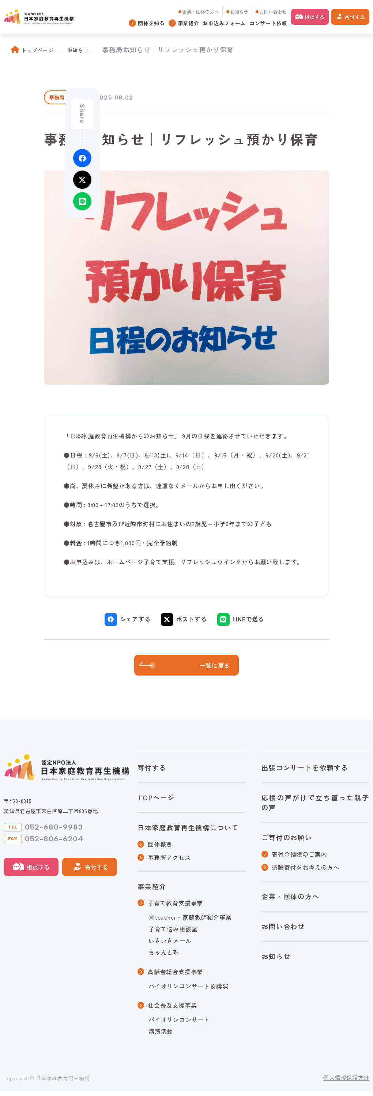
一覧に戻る (222, 667)
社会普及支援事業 (172, 1010)
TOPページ (156, 802)
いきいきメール (170, 945)
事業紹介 (151, 891)
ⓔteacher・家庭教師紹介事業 (190, 922)
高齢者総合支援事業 (175, 976)
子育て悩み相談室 (172, 933)
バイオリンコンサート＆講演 (188, 991)
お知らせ (239, 11)
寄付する (354, 16)
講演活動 (160, 1036)
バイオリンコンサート (179, 1024)
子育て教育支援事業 (175, 908)
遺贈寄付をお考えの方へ (305, 872)
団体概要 (160, 849)
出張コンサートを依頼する (304, 772)
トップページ (42, 49)
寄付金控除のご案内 (299, 858)
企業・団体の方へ (200, 11)
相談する (314, 16)
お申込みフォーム (224, 23)
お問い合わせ (273, 11)
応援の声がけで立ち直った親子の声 (315, 807)
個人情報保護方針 (346, 1082)
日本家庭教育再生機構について (188, 832)
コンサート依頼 (268, 23)
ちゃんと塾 (163, 957)
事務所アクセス (169, 862)
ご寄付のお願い (286, 842)
